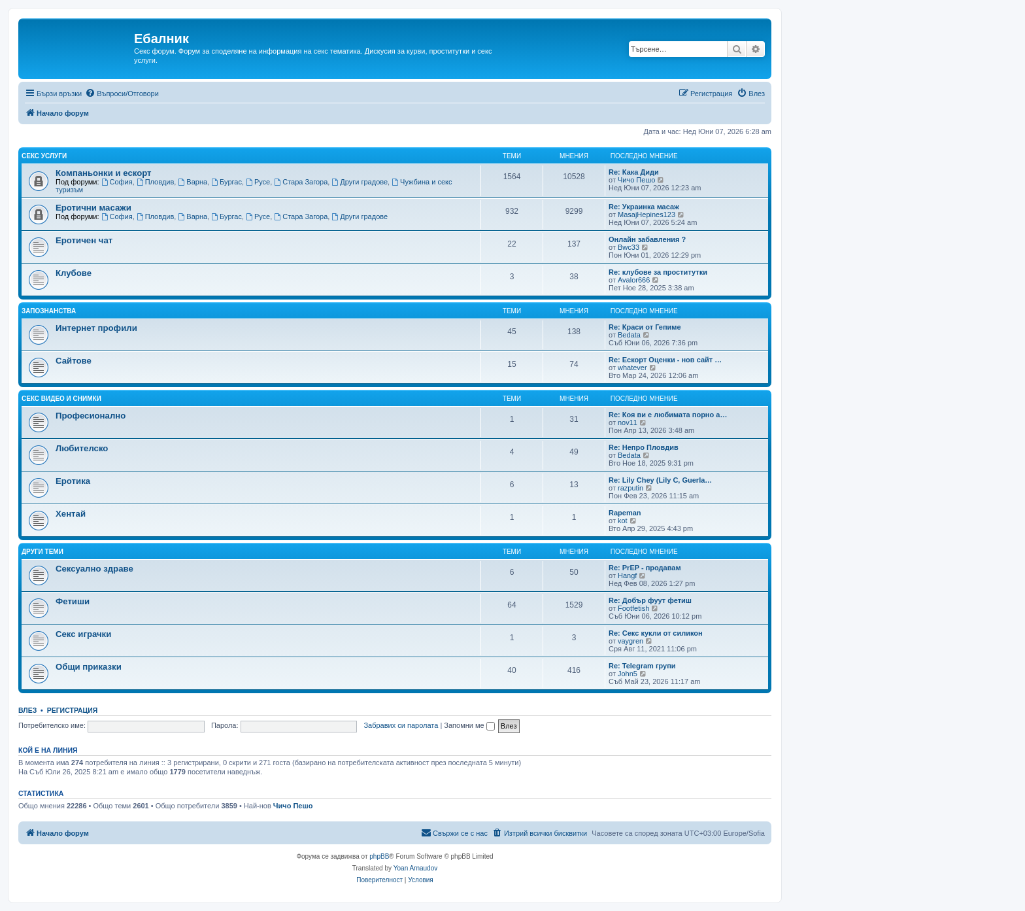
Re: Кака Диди (634, 172)
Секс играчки (83, 634)
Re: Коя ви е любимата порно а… (668, 415)
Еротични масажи (93, 208)
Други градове (359, 182)
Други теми (42, 551)
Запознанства (49, 311)
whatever (632, 367)
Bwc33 (628, 247)
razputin (630, 488)
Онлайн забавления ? (647, 239)
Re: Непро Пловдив (644, 447)
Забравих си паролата (400, 725)
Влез (27, 710)
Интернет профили (96, 328)
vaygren (630, 641)
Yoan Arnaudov (415, 868)
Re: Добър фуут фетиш (650, 600)
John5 (627, 674)
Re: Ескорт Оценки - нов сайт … (665, 360)
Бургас (226, 182)
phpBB (379, 856)
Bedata (629, 335)
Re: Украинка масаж (644, 207)
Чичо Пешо (636, 180)
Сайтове (74, 361)
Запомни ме (469, 725)
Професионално (91, 416)
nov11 (627, 422)
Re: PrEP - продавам (645, 568)
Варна (192, 182)
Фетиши (73, 601)
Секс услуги (44, 156)
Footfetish (633, 608)
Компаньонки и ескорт (104, 173)
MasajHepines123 (646, 214)
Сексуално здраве (94, 569)
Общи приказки (89, 667)
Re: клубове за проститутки (658, 272)
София (117, 182)
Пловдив (156, 182)
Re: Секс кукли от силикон (656, 633)
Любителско (82, 448)
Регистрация (72, 710)
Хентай (71, 514)
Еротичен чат (84, 240)
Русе (258, 182)
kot (623, 520)
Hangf (627, 575)
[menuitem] (122, 93)
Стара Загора (301, 182)
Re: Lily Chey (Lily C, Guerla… (660, 480)
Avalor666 (634, 280)
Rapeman (625, 513)
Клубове (74, 273)
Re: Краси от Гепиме (645, 327)
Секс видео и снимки (61, 398)
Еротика (73, 481)
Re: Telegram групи (642, 666)
